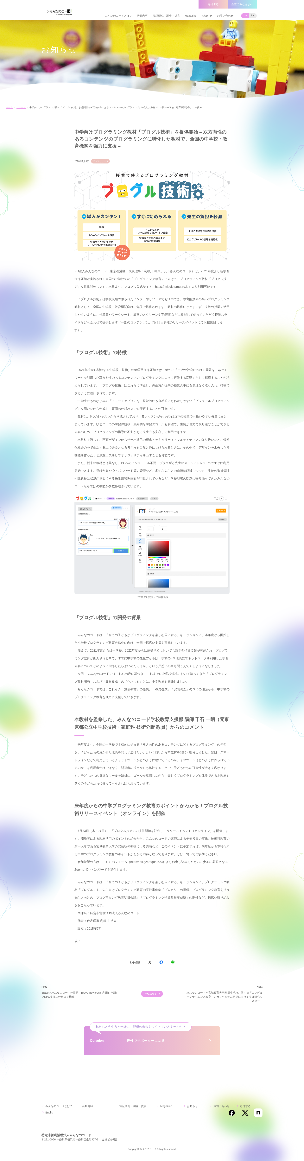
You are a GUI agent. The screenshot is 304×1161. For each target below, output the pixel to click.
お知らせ (206, 15)
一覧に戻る (150, 993)
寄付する (213, 4)
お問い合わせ (225, 15)
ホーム (9, 107)
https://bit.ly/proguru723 (146, 862)
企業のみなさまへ (242, 4)
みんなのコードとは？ (118, 15)
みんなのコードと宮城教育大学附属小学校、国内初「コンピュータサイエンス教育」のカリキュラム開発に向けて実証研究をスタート (225, 996)
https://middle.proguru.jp (171, 286)
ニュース (21, 107)
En (252, 15)
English (49, 1112)
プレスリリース (100, 161)
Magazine (191, 15)
